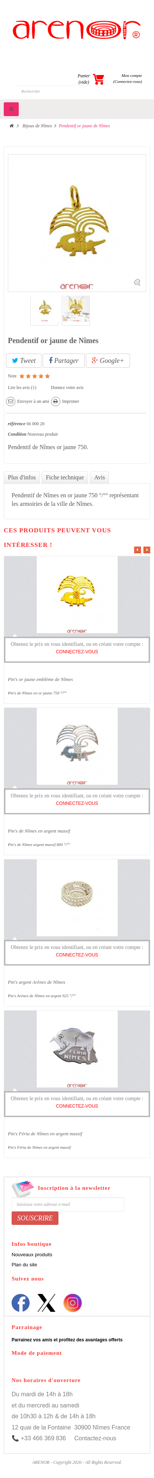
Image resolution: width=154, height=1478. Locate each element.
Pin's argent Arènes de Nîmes (36, 982)
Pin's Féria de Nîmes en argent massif (45, 1133)
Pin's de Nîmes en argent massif (39, 831)
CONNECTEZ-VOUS (77, 651)
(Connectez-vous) (127, 81)
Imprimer (70, 401)
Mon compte (131, 75)
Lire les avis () (22, 387)
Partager (64, 360)
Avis (99, 477)
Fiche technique (65, 477)
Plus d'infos (22, 477)
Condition (17, 434)
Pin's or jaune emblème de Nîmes (40, 679)
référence (16, 423)
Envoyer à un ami (33, 401)
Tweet (24, 360)
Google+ (108, 360)
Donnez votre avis (67, 387)
